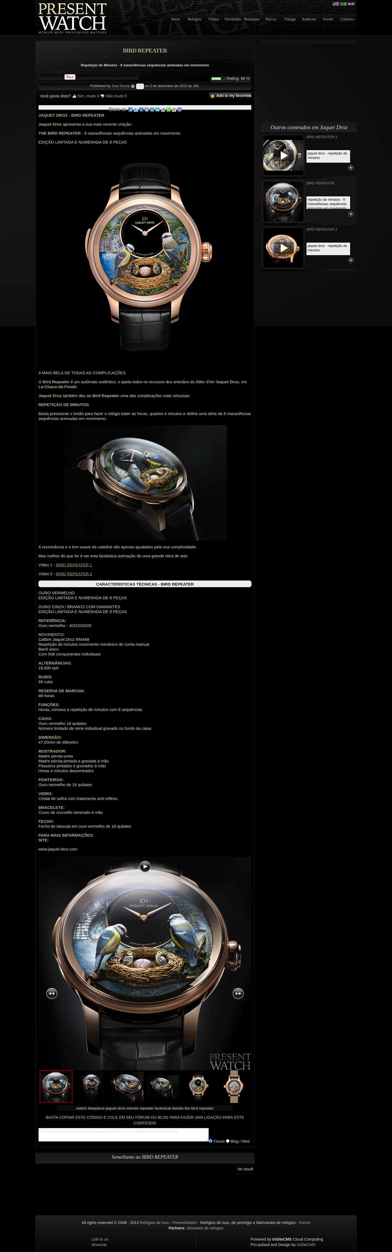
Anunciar (99, 1244)
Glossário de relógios (205, 1228)
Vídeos (213, 19)
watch (81, 1108)
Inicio (175, 19)
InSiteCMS (306, 1244)
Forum (328, 19)
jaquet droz (115, 1108)
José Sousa (120, 86)
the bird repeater (199, 1108)
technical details (169, 1108)
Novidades (233, 19)
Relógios (194, 19)
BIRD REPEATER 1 (74, 564)
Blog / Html (239, 1141)
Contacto (347, 19)
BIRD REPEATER (320, 183)
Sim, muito (85, 96)
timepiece (96, 1108)
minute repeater (140, 1108)
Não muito (113, 96)
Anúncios (309, 19)
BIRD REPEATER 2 (74, 573)
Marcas (270, 19)
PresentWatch (184, 1222)
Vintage (290, 19)
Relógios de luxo (154, 1222)
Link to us (99, 1239)
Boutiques (252, 19)
